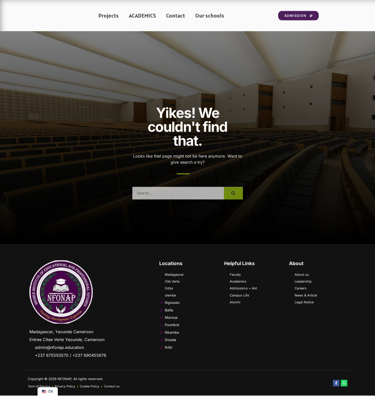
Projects (108, 20)
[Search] (233, 201)
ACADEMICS (142, 20)
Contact (175, 20)
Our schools (209, 20)
